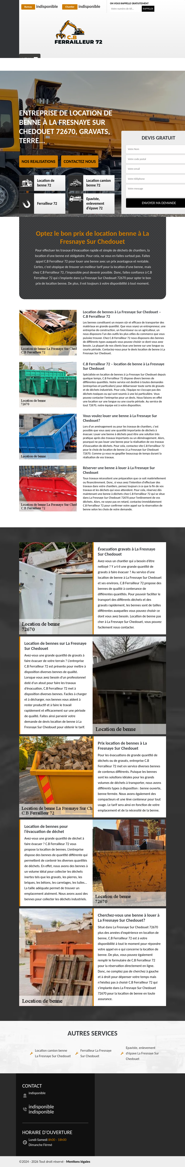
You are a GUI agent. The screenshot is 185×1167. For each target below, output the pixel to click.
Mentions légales (78, 1162)
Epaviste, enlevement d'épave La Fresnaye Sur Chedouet (142, 1053)
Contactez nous (80, 161)
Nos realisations (39, 161)
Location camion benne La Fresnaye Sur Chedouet (53, 1053)
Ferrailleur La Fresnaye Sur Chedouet (96, 1053)
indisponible (39, 6)
